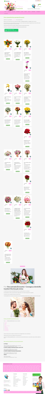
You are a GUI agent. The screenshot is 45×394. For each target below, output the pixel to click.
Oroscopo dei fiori (15, 384)
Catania (39, 366)
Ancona (11, 365)
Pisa (19, 368)
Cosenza (37, 366)
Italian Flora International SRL (21, 391)
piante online (6, 327)
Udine (25, 370)
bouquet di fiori (6, 329)
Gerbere (24, 376)
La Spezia (34, 369)
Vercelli (36, 370)
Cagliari (15, 366)
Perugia (18, 368)
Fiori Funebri (24, 379)
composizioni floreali (7, 325)
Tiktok (9, 390)
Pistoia (34, 368)
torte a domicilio (7, 330)
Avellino (26, 365)
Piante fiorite (24, 384)
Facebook (5, 390)
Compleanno (33, 11)
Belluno (35, 365)
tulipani (5, 326)
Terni (18, 370)
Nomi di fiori (14, 383)
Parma (27, 368)
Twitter (4, 390)
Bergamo (30, 365)
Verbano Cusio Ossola (32, 370)
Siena (28, 369)
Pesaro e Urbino (30, 368)
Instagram (7, 390)
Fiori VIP (14, 385)
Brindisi (7, 366)
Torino (14, 370)
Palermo (7, 368)
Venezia (39, 370)
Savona (4, 370)
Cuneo (29, 366)
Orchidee (24, 385)
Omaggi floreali (24, 375)
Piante (25, 11)
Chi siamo (14, 375)
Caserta (21, 366)
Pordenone (22, 368)
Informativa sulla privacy (34, 391)
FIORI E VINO (13, 11)
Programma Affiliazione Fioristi (16, 380)
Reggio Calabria (8, 369)
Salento (5, 382)
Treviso (23, 370)
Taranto (7, 370)
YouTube (6, 390)
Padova (13, 368)
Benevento (38, 365)
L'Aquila (20, 365)
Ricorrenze (38, 11)
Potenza (38, 368)
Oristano (5, 368)
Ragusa (16, 369)
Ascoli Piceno (16, 365)
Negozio (9, 11)
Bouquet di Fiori (25, 381)
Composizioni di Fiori (25, 380)
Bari (28, 365)
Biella (33, 365)
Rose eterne (6, 13)
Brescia (10, 366)
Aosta (13, 365)
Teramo (9, 370)
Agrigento (5, 365)
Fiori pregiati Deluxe (25, 377)
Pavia (36, 368)
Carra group (28, 391)
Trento (12, 370)
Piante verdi (24, 383)
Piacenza (10, 368)
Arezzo (22, 365)
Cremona (34, 366)
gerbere (6, 323)
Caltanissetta (26, 366)
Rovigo (24, 369)
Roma (19, 369)
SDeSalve (8, 392)
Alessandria (8, 365)
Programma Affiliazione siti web (17, 379)
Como (31, 366)
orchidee (6, 322)
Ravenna (5, 369)
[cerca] (21, 1)
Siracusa (36, 369)
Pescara (15, 368)
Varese (28, 370)
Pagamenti (14, 377)
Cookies (39, 391)
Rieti (17, 369)
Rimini (22, 369)
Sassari (39, 369)
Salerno (26, 369)
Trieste (21, 370)
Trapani (16, 370)
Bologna (5, 366)
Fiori (22, 11)
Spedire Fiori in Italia (15, 381)
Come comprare (15, 376)
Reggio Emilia (12, 369)
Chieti (23, 366)
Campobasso (18, 366)
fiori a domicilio (14, 19)
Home (5, 11)
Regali (29, 11)
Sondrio (31, 369)
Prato (25, 368)
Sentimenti (18, 11)
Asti (24, 365)
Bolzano (12, 366)
